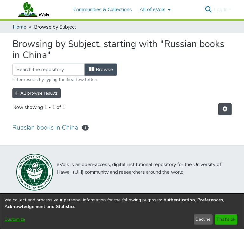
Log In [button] (221, 9)
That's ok (225, 219)
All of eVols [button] (152, 9)
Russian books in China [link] (45, 127)
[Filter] (48, 70)
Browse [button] (101, 69)
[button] (208, 9)
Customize (14, 219)
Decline (203, 219)
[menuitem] (154, 9)
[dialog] (122, 211)
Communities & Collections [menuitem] (102, 9)
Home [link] (19, 27)
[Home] (39, 9)
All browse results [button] (36, 93)
